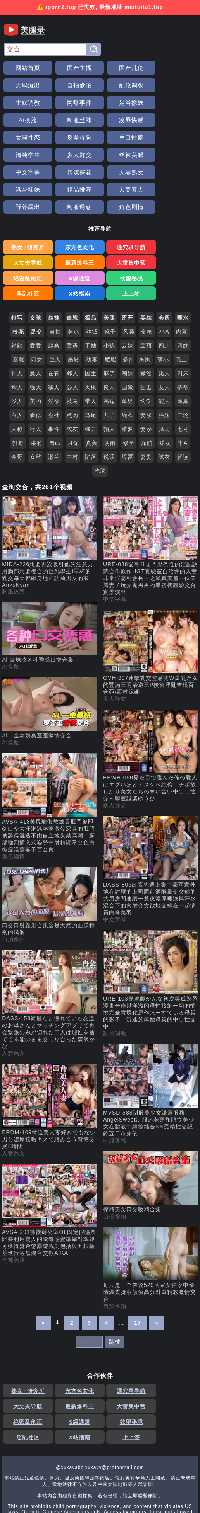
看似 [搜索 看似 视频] (35, 365)
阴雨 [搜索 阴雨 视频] (110, 393)
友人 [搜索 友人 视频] (164, 337)
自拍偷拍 (26, 85)
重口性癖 (124, 120)
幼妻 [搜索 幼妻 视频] (92, 309)
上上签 (173, 244)
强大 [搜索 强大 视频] (35, 337)
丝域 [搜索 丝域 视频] (92, 281)
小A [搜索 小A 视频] (164, 281)
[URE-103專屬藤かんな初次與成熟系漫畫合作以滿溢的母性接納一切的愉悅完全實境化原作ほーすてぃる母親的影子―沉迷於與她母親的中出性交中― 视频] (150, 930)
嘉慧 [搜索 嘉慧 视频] (18, 309)
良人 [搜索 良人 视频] (109, 337)
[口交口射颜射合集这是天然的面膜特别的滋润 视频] (49, 851)
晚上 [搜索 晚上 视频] (181, 309)
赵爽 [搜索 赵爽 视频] (54, 295)
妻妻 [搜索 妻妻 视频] (146, 406)
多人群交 (26, 137)
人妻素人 (173, 154)
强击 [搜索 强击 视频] (146, 337)
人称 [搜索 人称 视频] (17, 379)
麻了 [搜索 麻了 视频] (109, 323)
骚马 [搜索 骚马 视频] (164, 379)
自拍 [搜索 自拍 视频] (55, 281)
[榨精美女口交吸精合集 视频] (150, 1132)
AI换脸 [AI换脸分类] (10, 616)
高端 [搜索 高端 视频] (109, 351)
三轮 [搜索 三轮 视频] (183, 365)
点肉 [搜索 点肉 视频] (72, 365)
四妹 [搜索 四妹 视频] (183, 295)
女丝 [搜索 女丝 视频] (35, 406)
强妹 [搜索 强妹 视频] (164, 365)
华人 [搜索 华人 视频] (17, 337)
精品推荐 (124, 154)
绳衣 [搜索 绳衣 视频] (127, 365)
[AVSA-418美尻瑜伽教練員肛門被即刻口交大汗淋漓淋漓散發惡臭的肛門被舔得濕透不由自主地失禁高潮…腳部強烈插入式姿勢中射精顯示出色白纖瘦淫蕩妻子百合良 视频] (49, 753)
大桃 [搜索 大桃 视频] (91, 337)
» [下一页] (157, 1273)
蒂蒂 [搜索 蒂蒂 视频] (183, 337)
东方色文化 (75, 213)
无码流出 (173, 68)
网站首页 (26, 68)
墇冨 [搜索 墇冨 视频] (127, 406)
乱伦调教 (75, 85)
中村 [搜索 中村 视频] (72, 406)
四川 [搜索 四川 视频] (164, 295)
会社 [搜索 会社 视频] (54, 365)
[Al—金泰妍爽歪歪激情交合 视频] (49, 658)
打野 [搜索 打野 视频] (18, 393)
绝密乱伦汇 (124, 228)
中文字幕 (124, 137)
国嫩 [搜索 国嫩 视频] (127, 337)
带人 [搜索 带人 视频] (91, 351)
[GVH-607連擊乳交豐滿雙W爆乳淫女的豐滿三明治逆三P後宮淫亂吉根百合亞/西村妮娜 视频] (150, 602)
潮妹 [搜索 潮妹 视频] (127, 323)
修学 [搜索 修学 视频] (128, 393)
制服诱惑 (75, 172)
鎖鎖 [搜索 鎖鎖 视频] (17, 295)
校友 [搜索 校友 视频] (72, 379)
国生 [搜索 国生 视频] (91, 323)
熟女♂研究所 (26, 213)
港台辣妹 (75, 154)
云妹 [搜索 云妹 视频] (127, 295)
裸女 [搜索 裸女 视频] (165, 393)
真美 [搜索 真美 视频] (92, 393)
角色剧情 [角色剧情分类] (13, 806)
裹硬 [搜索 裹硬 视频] (73, 309)
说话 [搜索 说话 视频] (109, 406)
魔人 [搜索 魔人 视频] (35, 323)
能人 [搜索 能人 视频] (164, 351)
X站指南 (124, 244)
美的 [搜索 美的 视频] (35, 351)
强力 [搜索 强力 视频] (91, 379)
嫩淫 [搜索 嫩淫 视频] (146, 323)
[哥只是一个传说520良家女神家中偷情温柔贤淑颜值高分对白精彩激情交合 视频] (150, 1215)
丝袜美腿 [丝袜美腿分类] (13, 1210)
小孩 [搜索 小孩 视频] (109, 295)
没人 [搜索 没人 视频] (17, 351)
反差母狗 (75, 120)
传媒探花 (173, 137)
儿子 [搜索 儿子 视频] (109, 365)
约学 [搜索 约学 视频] (146, 351)
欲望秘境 (26, 244)
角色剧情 (124, 172)
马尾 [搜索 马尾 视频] (91, 365)
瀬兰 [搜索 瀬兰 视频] (54, 406)
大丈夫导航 (173, 213)
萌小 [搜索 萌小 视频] (163, 309)
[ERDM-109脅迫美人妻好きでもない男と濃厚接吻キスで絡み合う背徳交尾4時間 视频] (49, 1057)
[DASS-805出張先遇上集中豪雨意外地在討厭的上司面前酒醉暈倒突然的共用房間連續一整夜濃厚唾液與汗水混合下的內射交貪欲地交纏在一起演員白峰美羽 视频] (150, 816)
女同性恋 (26, 120)
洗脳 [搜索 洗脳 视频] (100, 420)
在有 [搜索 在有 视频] (54, 323)
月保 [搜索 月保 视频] (73, 393)
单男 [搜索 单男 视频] (127, 351)
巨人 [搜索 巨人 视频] (55, 309)
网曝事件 (173, 85)
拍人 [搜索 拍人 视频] (109, 379)
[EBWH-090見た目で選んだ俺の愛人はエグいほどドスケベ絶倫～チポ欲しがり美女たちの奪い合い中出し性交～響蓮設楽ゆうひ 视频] (150, 705)
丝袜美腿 (75, 137)
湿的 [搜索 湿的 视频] (36, 393)
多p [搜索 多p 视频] (127, 309)
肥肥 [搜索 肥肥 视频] (110, 309)
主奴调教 (124, 85)
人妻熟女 (26, 154)
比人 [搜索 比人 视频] (164, 323)
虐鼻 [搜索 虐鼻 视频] (183, 351)
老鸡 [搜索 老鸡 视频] (73, 281)
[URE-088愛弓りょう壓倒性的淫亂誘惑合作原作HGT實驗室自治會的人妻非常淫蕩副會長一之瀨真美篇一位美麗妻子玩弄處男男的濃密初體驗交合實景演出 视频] (150, 496)
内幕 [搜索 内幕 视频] (182, 281)
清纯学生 (173, 120)
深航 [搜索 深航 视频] (147, 393)
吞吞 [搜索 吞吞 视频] (35, 295)
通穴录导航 (124, 213)
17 (137, 1273)
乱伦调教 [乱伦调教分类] (114, 983)
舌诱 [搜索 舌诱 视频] (72, 295)
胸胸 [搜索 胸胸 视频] (145, 309)
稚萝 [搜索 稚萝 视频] (127, 379)
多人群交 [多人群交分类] (114, 648)
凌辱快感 (173, 102)
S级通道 (173, 228)
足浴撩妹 (26, 102)
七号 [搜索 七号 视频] (183, 379)
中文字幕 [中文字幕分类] (114, 549)
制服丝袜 (124, 102)
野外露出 (26, 172)
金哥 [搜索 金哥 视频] (17, 406)
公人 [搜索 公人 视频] (72, 337)
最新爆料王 (26, 228)
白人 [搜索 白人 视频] (17, 365)
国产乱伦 (124, 68)
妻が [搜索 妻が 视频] (146, 379)
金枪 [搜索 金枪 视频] (147, 281)
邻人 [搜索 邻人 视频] (72, 323)
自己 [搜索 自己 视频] (55, 393)
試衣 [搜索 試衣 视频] (164, 406)
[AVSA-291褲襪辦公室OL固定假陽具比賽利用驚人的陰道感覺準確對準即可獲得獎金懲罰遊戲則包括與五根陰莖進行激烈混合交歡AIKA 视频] (49, 1160)
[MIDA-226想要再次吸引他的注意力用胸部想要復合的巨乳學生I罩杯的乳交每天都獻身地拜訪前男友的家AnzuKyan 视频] (49, 492)
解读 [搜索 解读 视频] (183, 406)
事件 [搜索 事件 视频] (54, 379)
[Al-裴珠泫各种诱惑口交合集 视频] (49, 583)
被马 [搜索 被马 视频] (72, 351)
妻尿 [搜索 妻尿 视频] (146, 365)
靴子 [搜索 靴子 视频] (110, 281)
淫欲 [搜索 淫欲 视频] (54, 351)
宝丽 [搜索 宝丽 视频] (146, 295)
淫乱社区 (75, 244)
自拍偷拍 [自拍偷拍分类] (13, 889)
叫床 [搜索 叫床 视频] (183, 323)
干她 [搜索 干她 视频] (91, 295)
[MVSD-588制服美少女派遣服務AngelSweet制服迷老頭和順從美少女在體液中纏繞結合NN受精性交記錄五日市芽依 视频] (150, 1040)
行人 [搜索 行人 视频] (35, 379)
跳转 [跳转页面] (115, 1291)
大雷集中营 (75, 228)
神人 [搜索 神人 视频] (17, 323)
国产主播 (75, 68)
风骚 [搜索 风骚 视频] (128, 281)
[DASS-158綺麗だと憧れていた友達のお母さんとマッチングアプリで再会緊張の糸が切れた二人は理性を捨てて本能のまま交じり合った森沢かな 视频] (49, 950)
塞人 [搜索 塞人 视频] (54, 337)
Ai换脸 (75, 102)
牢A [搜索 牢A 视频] (183, 393)
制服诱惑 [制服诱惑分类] (13, 541)
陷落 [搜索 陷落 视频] (91, 406)
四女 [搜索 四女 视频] (37, 309)
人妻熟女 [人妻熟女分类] (13, 1003)
